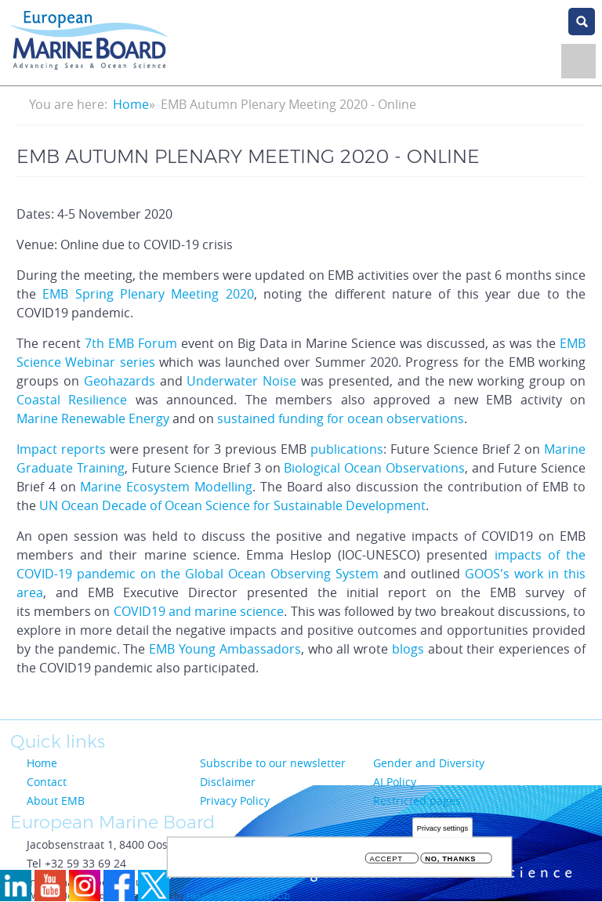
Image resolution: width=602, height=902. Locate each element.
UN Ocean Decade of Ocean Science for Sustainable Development (232, 505)
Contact (47, 781)
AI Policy (394, 781)
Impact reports (61, 449)
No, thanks (450, 862)
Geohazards (119, 380)
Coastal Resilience (71, 399)
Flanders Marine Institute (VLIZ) (238, 896)
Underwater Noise (244, 380)
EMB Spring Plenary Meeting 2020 (147, 293)
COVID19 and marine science (199, 611)
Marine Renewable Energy (92, 418)
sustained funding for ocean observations (340, 418)
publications (346, 449)
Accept (386, 862)
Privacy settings (442, 832)
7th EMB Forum (131, 343)
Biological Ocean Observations (374, 467)
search (581, 21)
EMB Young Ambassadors (225, 648)
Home (131, 104)
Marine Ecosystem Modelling (166, 486)
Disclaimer (228, 781)
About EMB (56, 800)
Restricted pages (417, 800)
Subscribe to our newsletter (273, 762)
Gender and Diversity (428, 762)
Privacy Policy (235, 800)
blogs (408, 648)
